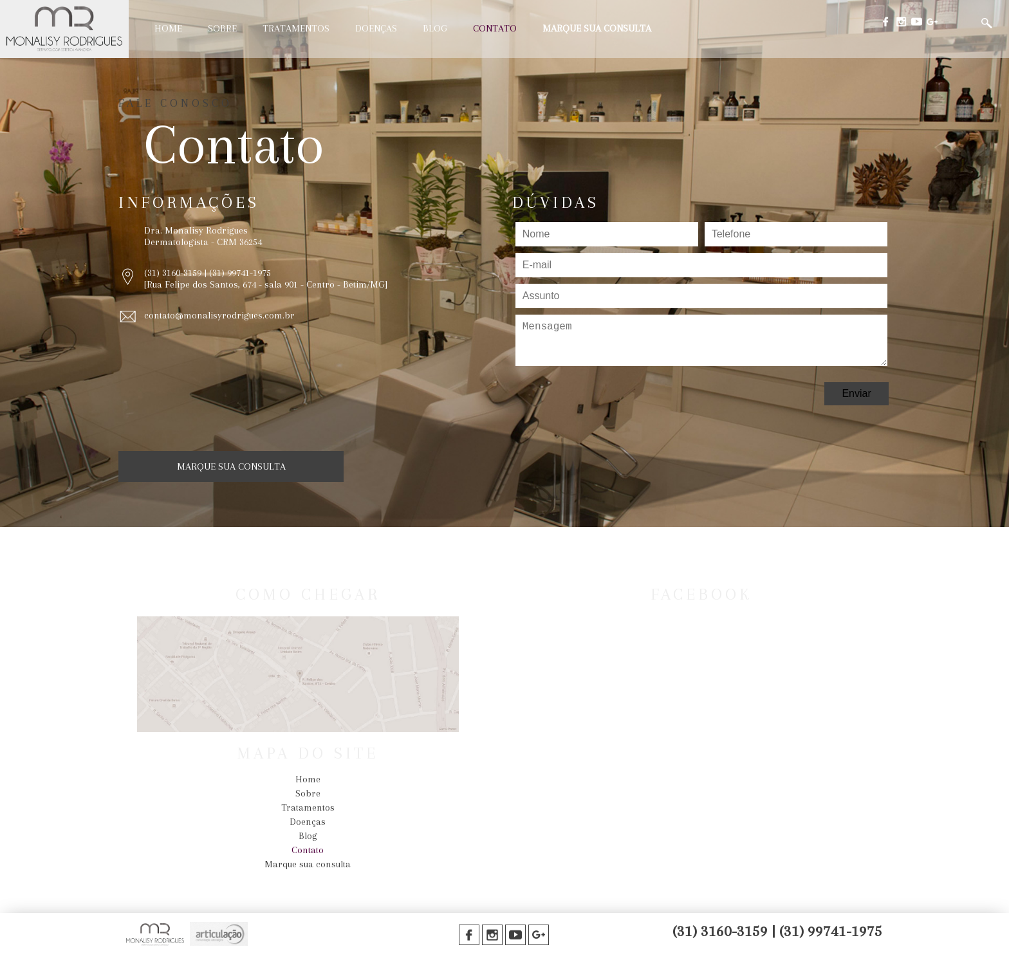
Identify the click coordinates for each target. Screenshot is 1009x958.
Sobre (222, 28)
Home (168, 28)
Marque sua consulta (596, 28)
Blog (435, 28)
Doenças (376, 28)
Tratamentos (296, 28)
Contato (495, 28)
